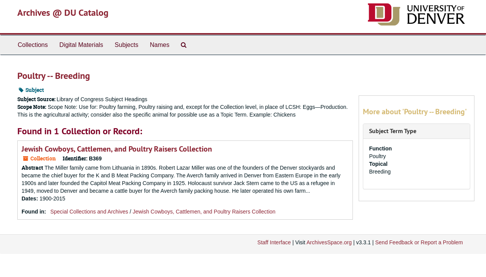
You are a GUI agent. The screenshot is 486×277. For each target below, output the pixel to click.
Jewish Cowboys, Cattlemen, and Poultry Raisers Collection (117, 149)
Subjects (126, 45)
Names (159, 45)
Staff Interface (274, 242)
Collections (33, 45)
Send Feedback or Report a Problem (419, 242)
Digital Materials (81, 45)
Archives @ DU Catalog (63, 12)
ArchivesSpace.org (329, 242)
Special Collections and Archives (89, 212)
